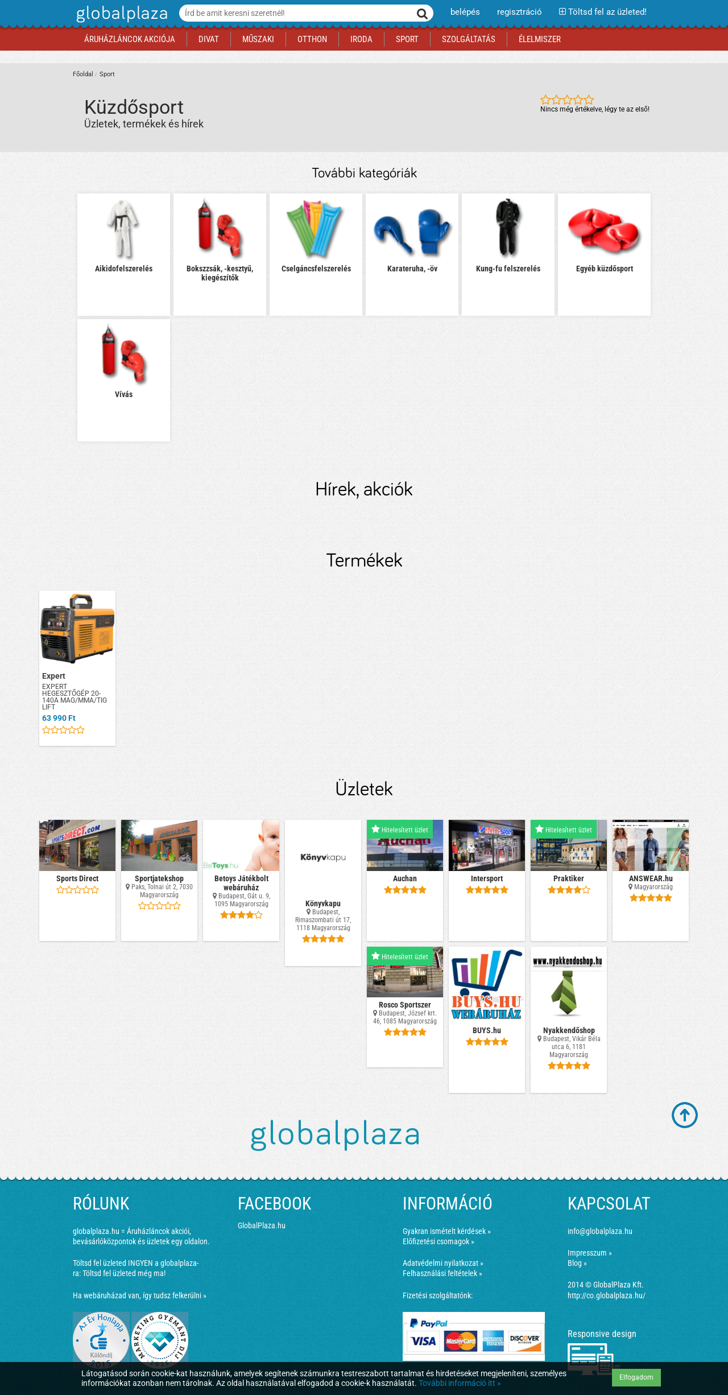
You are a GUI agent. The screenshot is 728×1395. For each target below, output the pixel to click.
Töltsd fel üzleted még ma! (124, 1273)
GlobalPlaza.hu (262, 1225)
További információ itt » (460, 1383)
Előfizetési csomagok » (438, 1241)
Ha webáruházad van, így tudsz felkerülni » (139, 1295)
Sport (107, 74)
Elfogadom (636, 1377)
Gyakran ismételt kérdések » (447, 1231)
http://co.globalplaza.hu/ (607, 1295)
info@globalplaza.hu (600, 1231)
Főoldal (83, 74)
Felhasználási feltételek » (442, 1273)
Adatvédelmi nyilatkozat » (443, 1263)
